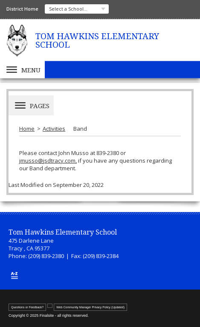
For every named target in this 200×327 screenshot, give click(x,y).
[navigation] (77, 9)
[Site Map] (14, 275)
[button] (22, 69)
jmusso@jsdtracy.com (47, 160)
